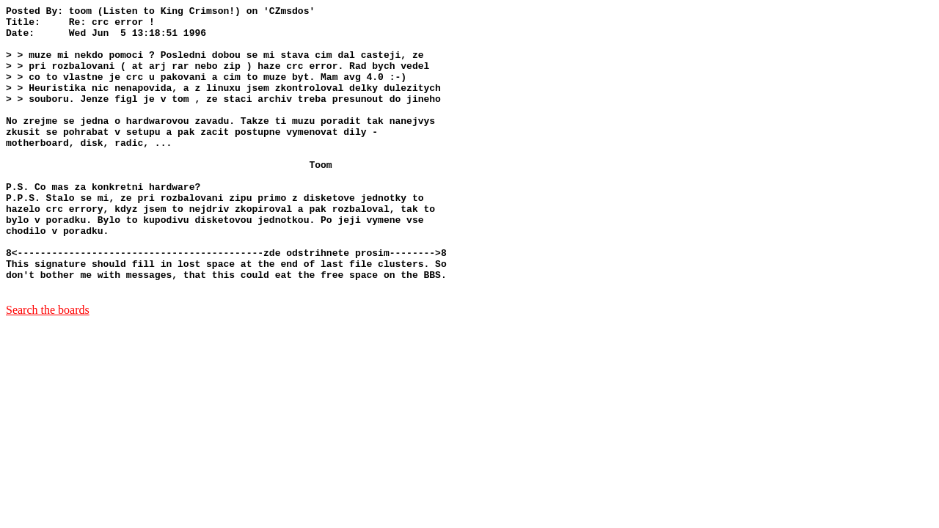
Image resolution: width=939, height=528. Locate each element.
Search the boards (47, 367)
